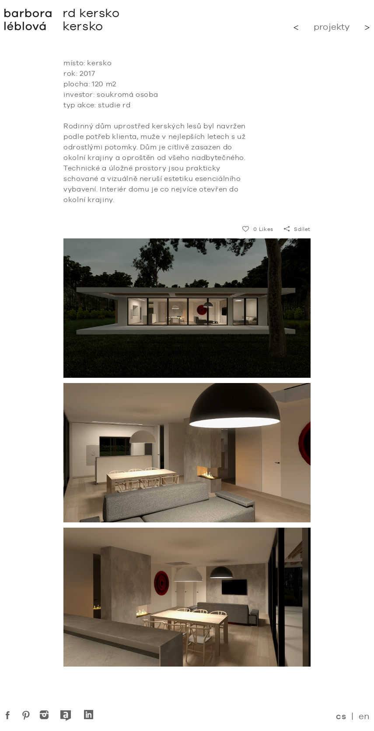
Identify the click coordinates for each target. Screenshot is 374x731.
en (364, 716)
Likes (257, 229)
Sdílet (297, 229)
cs (341, 716)
